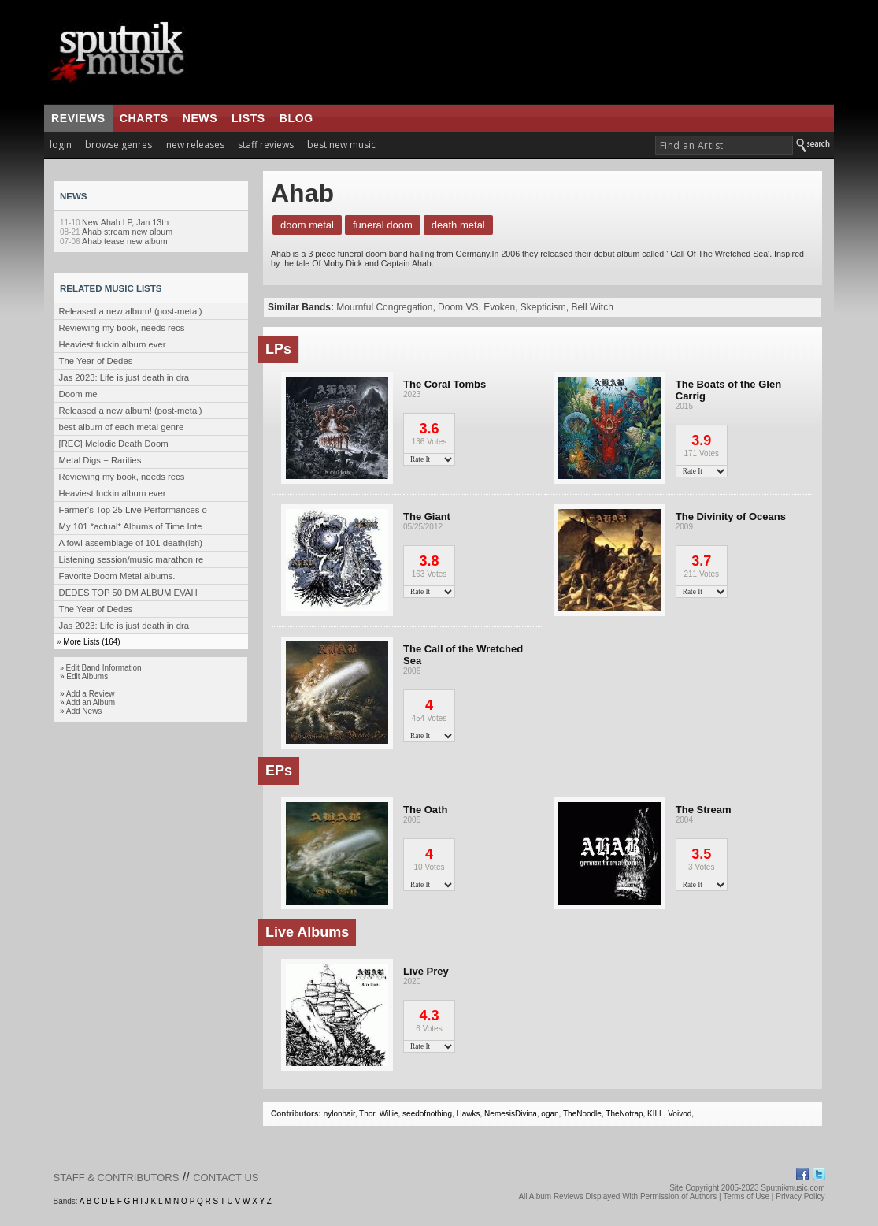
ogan (549, 1113)
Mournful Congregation (384, 307)
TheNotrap (624, 1113)
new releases (195, 144)
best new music (341, 144)
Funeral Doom (383, 225)
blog (296, 118)
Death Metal (458, 225)
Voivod (679, 1113)
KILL (655, 1113)
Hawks (468, 1113)
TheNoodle (582, 1113)
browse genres (118, 144)
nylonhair (339, 1113)
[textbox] (724, 145)
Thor (367, 1113)
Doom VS (458, 307)
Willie (389, 1113)
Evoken (499, 307)
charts (144, 118)
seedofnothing (427, 1113)
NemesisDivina (510, 1113)
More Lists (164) (91, 641)
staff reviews (266, 144)
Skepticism (543, 307)
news (200, 118)
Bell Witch (592, 307)
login (61, 144)
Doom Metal (307, 225)
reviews (78, 118)
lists (248, 118)
